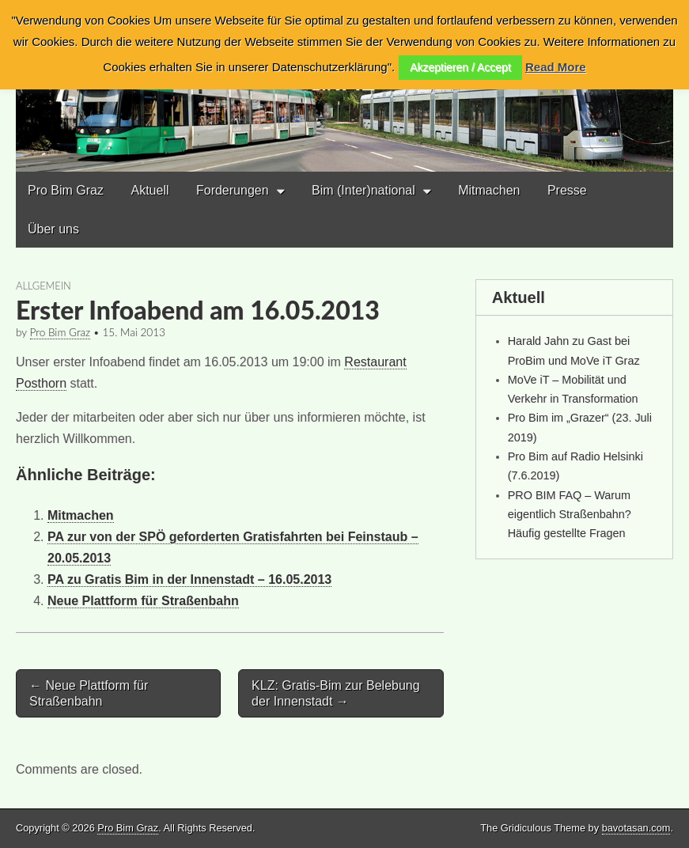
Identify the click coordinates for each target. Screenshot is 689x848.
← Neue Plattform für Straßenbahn (88, 693)
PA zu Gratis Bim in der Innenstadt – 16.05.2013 (189, 579)
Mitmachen (489, 190)
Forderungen (232, 190)
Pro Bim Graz (66, 190)
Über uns (53, 229)
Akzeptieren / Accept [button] (460, 67)
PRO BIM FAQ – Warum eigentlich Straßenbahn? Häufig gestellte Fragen (569, 514)
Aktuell (149, 190)
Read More (555, 67)
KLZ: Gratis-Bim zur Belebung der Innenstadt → (336, 693)
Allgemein (43, 285)
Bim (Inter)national (363, 190)
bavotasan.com (636, 828)
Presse (567, 190)
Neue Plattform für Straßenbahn (143, 601)
